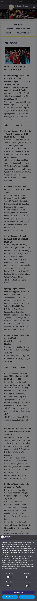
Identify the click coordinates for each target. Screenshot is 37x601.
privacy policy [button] (26, 544)
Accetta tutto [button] (27, 597)
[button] (34, 537)
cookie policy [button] (5, 554)
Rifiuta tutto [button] (10, 597)
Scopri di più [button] (18, 592)
